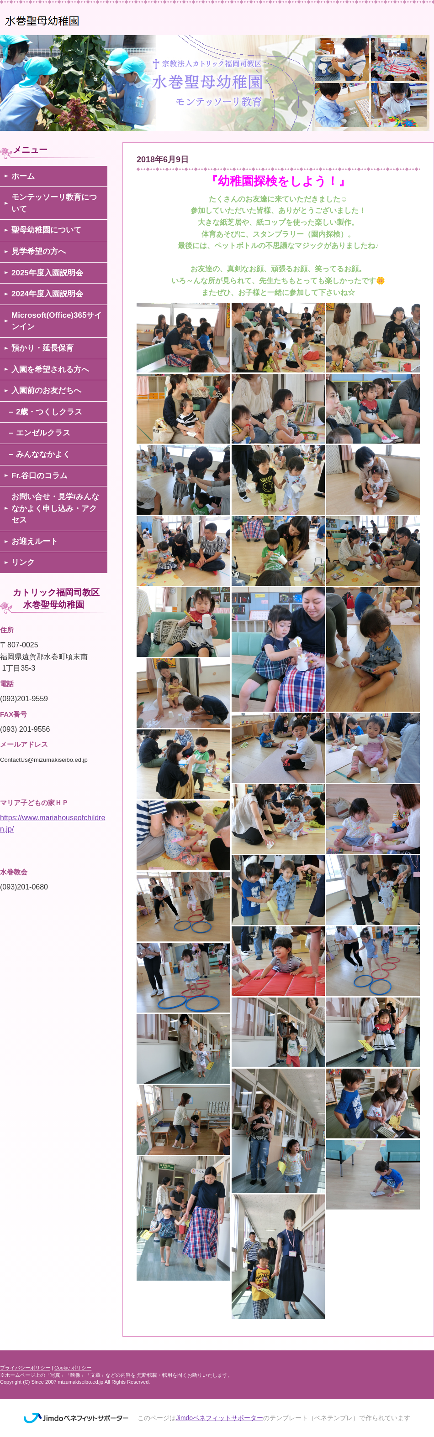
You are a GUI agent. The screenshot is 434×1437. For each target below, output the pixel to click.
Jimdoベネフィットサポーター (219, 1417)
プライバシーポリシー (25, 1367)
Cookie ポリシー (72, 1367)
